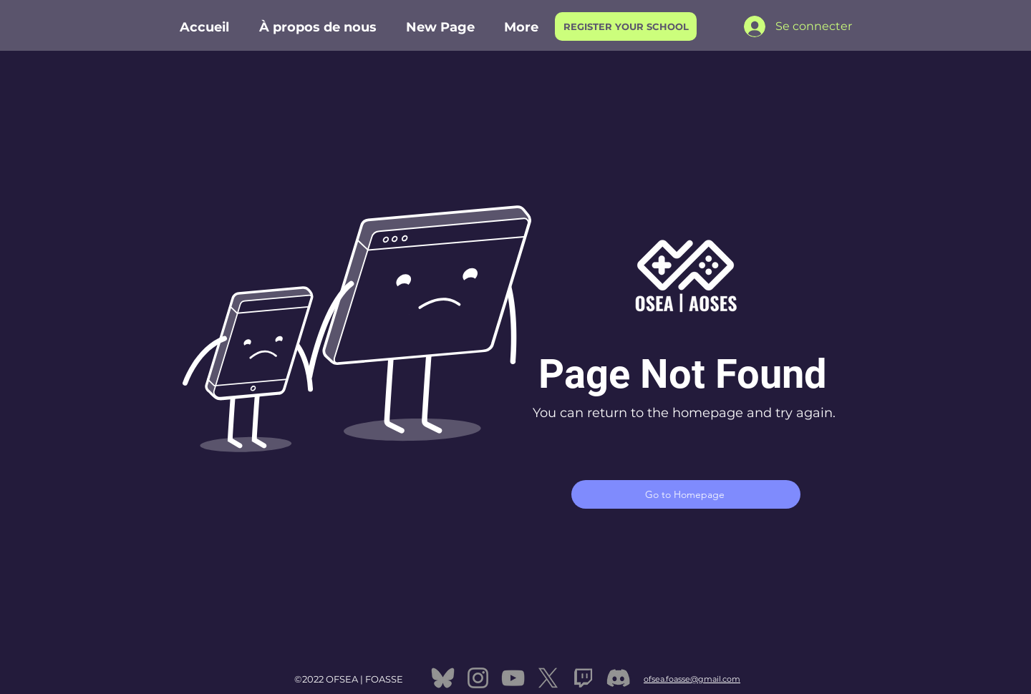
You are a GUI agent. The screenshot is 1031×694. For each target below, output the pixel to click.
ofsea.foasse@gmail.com (692, 679)
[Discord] (618, 678)
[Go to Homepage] (685, 494)
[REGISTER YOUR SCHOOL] (626, 26)
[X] (548, 678)
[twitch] (583, 678)
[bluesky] (443, 678)
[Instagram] (478, 678)
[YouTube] (513, 678)
